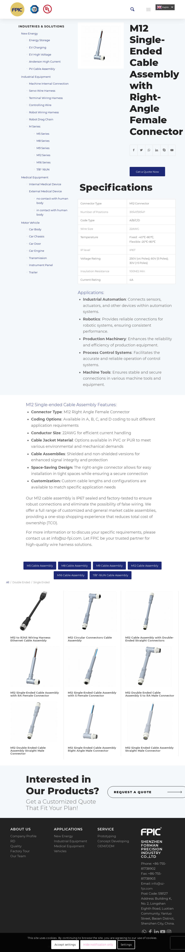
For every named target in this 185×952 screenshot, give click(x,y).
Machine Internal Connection (49, 83)
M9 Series (43, 148)
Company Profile (23, 836)
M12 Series (43, 155)
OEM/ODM (105, 846)
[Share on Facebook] (134, 150)
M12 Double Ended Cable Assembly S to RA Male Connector (149, 694)
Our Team (18, 856)
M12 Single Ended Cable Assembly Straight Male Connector (149, 749)
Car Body (35, 229)
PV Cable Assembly (42, 68)
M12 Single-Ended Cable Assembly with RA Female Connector (34, 694)
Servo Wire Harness (42, 90)
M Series (34, 126)
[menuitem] (132, 9)
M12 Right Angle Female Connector (97, 412)
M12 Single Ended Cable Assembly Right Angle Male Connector (92, 749)
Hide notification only (98, 944)
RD (12, 841)
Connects (136, 333)
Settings (126, 944)
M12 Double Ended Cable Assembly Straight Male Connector (28, 750)
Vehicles (60, 851)
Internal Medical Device (45, 184)
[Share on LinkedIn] (156, 150)
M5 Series (43, 133)
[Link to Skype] (164, 150)
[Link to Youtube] (172, 150)
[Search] (132, 9)
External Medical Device (45, 191)
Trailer (33, 272)
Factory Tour (20, 851)
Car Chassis (36, 236)
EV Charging (37, 47)
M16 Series (43, 162)
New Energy (29, 33)
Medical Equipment (34, 177)
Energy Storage (39, 40)
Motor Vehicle (30, 222)
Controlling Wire (40, 105)
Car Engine (36, 250)
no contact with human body (52, 201)
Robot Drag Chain (41, 119)
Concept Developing (113, 841)
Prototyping (106, 836)
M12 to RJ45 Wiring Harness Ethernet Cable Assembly (30, 639)
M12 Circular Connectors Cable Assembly (90, 639)
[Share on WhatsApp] (149, 150)
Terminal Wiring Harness (46, 98)
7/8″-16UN (43, 169)
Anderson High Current (45, 61)
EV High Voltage (40, 54)
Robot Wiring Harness (44, 112)
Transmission (38, 258)
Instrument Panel (41, 265)
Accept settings (65, 944)
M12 (37, 498)
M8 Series (43, 140)
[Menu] (148, 9)
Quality (16, 846)
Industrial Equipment (36, 76)
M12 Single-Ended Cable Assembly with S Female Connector (92, 694)
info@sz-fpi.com (66, 538)
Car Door (35, 243)
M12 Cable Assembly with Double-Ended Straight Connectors (149, 639)
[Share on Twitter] (141, 150)
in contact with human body (52, 212)
